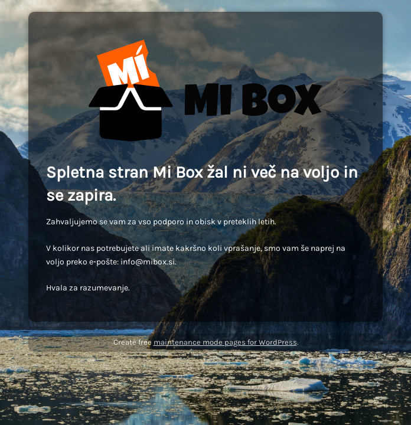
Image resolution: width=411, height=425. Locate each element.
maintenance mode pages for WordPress (225, 342)
